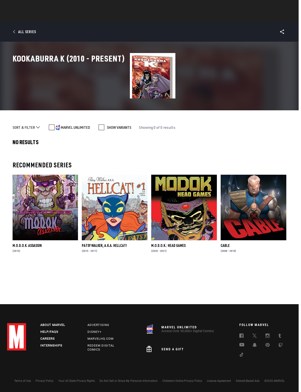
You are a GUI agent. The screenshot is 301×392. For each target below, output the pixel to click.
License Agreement (219, 381)
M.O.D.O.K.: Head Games (168, 280)
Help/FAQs (49, 332)
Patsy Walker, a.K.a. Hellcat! (104, 280)
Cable (225, 280)
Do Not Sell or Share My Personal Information (129, 381)
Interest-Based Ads (248, 381)
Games (184, 16)
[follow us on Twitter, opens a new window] (254, 336)
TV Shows (163, 16)
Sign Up (40, 6)
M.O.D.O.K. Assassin (27, 280)
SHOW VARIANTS (119, 162)
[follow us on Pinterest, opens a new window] (267, 345)
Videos (202, 16)
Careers (47, 338)
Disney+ (94, 332)
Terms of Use (22, 381)
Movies (142, 16)
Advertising (98, 325)
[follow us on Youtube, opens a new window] (241, 345)
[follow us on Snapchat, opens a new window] (254, 345)
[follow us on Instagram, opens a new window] (267, 336)
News (79, 16)
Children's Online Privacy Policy (182, 381)
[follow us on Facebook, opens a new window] (241, 336)
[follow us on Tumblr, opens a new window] (279, 336)
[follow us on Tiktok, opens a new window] (241, 355)
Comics (96, 16)
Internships (51, 345)
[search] (285, 6)
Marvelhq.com (100, 338)
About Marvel (52, 325)
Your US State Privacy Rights (76, 381)
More (219, 16)
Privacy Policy (45, 381)
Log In (24, 6)
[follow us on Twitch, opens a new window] (280, 345)
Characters (119, 16)
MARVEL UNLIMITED (75, 162)
